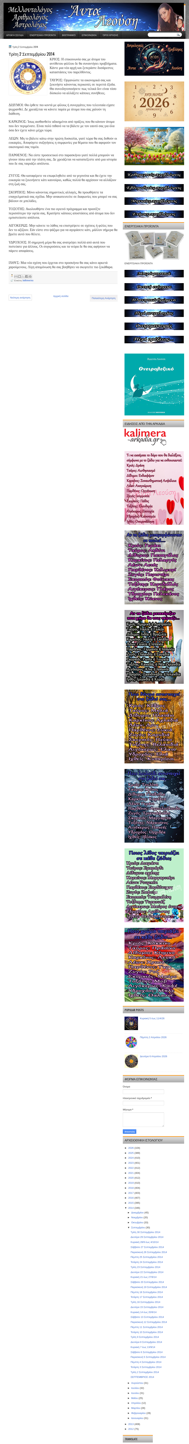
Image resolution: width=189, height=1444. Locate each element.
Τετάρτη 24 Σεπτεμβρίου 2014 (146, 1262)
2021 (131, 1173)
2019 (131, 1182)
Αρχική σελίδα (14, 35)
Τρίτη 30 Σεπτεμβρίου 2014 (145, 1232)
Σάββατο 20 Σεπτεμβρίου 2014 (147, 1282)
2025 (131, 1153)
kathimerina (28, 280)
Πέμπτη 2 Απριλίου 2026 (153, 1037)
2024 (131, 1157)
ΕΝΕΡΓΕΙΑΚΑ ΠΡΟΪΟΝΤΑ (43, 35)
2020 (131, 1177)
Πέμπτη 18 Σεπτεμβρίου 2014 (146, 1292)
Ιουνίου (135, 1393)
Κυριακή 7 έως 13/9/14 (142, 1347)
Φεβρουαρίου (138, 1413)
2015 (131, 1202)
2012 (131, 1429)
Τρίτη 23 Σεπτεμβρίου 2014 (145, 1267)
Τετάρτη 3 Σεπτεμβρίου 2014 (145, 1367)
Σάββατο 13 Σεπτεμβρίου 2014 (147, 1317)
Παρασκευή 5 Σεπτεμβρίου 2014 (148, 1357)
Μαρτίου (136, 1408)
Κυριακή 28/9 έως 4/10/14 (144, 1242)
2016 (131, 1197)
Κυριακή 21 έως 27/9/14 (143, 1277)
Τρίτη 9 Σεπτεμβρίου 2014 (144, 1337)
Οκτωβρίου (137, 1222)
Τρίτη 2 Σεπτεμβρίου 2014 (144, 1372)
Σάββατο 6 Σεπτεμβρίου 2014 (146, 1352)
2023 (131, 1162)
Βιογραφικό (69, 35)
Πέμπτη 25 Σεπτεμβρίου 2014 (146, 1257)
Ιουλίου (135, 1388)
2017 (131, 1193)
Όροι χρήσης (110, 35)
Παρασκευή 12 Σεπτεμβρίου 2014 (148, 1322)
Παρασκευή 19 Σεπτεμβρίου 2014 (148, 1287)
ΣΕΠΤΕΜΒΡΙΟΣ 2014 (142, 1377)
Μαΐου (135, 1398)
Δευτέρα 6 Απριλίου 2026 (153, 1056)
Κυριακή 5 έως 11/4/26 (152, 1018)
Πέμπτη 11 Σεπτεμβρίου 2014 (146, 1327)
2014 (131, 1207)
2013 (131, 1424)
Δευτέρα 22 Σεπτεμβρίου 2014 (146, 1272)
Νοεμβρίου (137, 1217)
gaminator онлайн (20, 2)
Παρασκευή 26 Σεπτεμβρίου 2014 (148, 1252)
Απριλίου (136, 1403)
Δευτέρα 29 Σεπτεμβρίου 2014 (146, 1237)
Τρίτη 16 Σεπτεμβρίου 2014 (145, 1302)
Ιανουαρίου (137, 1418)
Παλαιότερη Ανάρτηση (104, 298)
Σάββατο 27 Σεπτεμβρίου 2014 (147, 1247)
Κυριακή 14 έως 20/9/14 (143, 1312)
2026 (131, 1147)
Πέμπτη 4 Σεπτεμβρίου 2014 (145, 1362)
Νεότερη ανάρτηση (20, 297)
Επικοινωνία (89, 35)
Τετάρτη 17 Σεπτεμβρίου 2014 (146, 1297)
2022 (131, 1167)
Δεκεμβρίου (137, 1212)
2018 (131, 1187)
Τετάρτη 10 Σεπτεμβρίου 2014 (146, 1332)
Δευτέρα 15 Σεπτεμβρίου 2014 (146, 1307)
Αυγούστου (137, 1383)
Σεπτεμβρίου (138, 1227)
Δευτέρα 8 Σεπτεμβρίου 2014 (146, 1342)
